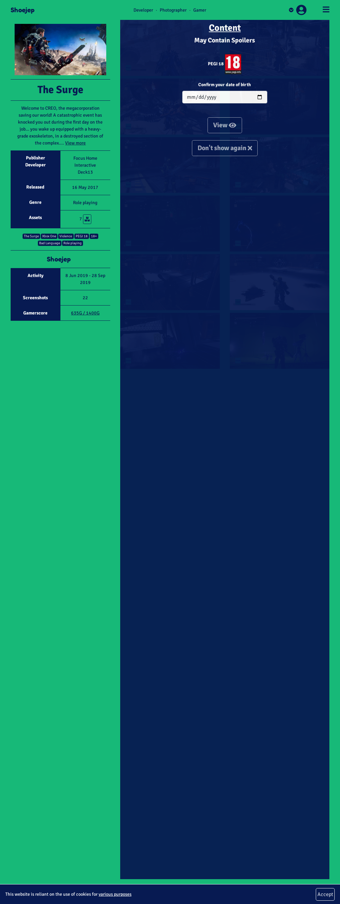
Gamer (199, 10)
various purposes (115, 894)
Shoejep (23, 10)
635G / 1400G (85, 313)
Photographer (173, 10)
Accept (325, 894)
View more (75, 143)
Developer (143, 10)
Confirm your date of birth (224, 84)
